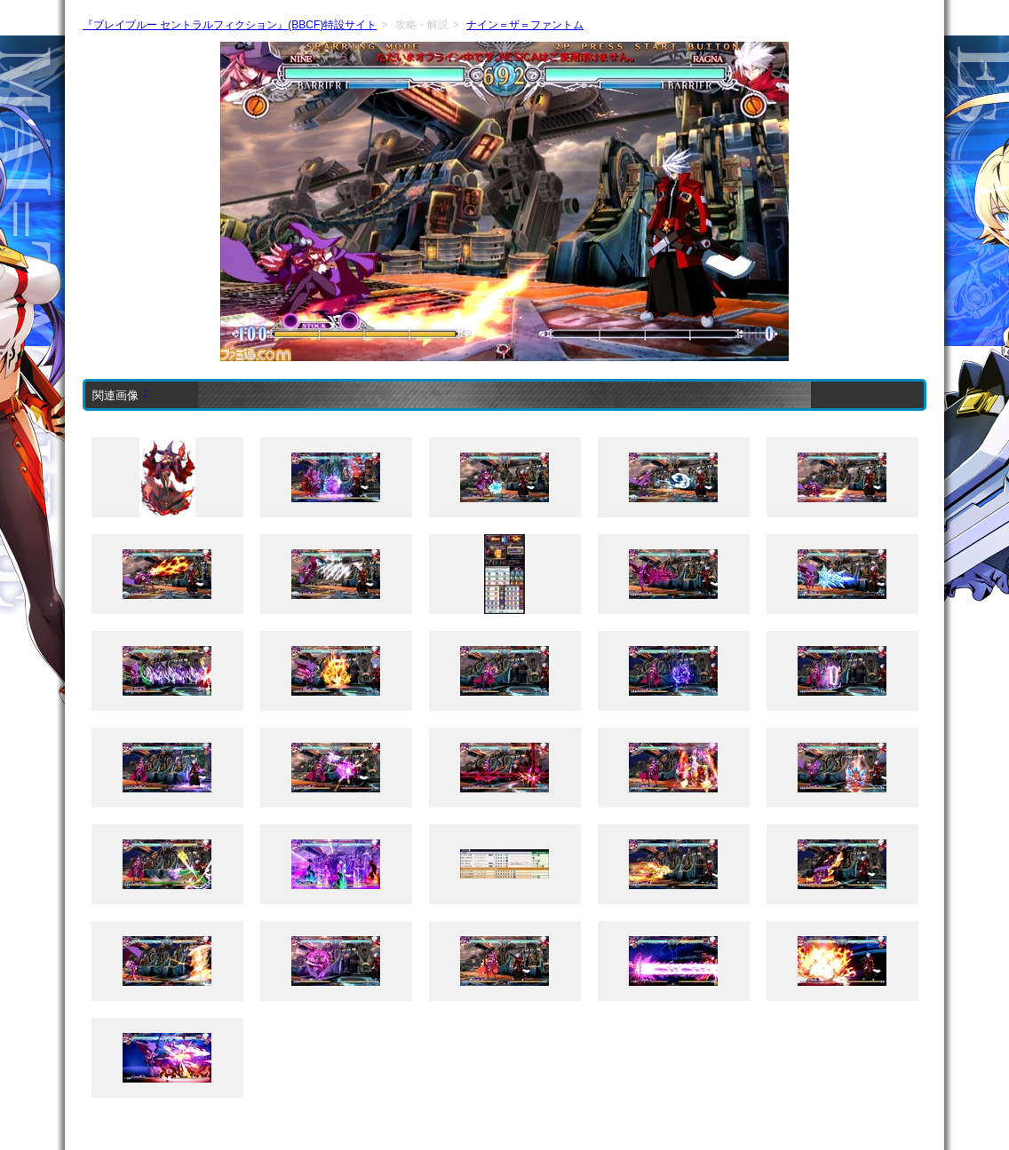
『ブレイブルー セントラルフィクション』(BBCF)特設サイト (230, 25)
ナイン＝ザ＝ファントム (525, 25)
